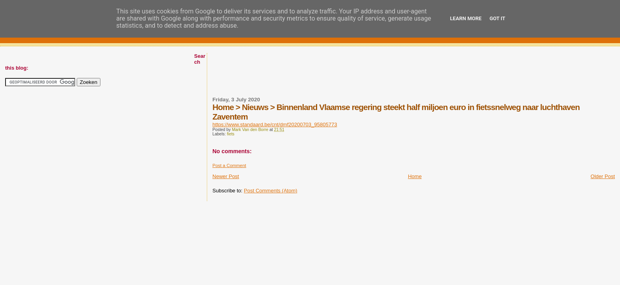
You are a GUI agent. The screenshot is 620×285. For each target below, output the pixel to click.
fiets (230, 134)
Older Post (603, 176)
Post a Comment (229, 165)
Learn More (466, 18)
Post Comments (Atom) (270, 191)
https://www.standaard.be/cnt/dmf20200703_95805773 (274, 124)
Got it (497, 18)
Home (415, 176)
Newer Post (225, 176)
